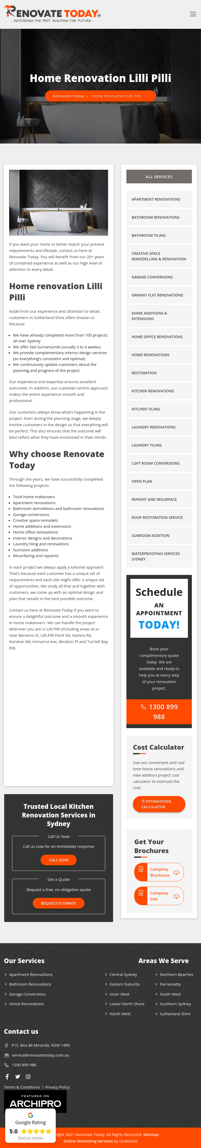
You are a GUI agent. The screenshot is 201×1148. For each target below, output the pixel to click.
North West (120, 1013)
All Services (159, 176)
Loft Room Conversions (156, 463)
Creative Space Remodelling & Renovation (159, 256)
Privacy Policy (57, 1087)
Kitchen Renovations (153, 390)
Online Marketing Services (88, 1141)
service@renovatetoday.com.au (40, 1055)
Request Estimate (58, 903)
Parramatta (170, 984)
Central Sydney (123, 974)
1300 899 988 (159, 711)
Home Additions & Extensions (149, 316)
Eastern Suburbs (125, 984)
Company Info (165, 896)
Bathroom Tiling (149, 235)
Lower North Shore (127, 1003)
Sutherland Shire (175, 1013)
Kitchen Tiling (146, 409)
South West (170, 994)
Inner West (120, 994)
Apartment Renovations (156, 199)
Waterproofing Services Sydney (156, 556)
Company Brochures (165, 872)
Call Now (58, 860)
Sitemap (151, 1134)
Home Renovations (150, 354)
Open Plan (142, 481)
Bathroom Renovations (156, 217)
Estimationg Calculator (156, 804)
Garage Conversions (152, 276)
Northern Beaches (176, 974)
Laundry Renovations (154, 427)
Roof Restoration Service (157, 517)
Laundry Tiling (147, 445)
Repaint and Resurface (154, 499)
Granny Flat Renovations (157, 295)
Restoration (144, 372)
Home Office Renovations (157, 336)
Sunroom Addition (151, 535)
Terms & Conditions (22, 1087)
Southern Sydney (175, 1003)
